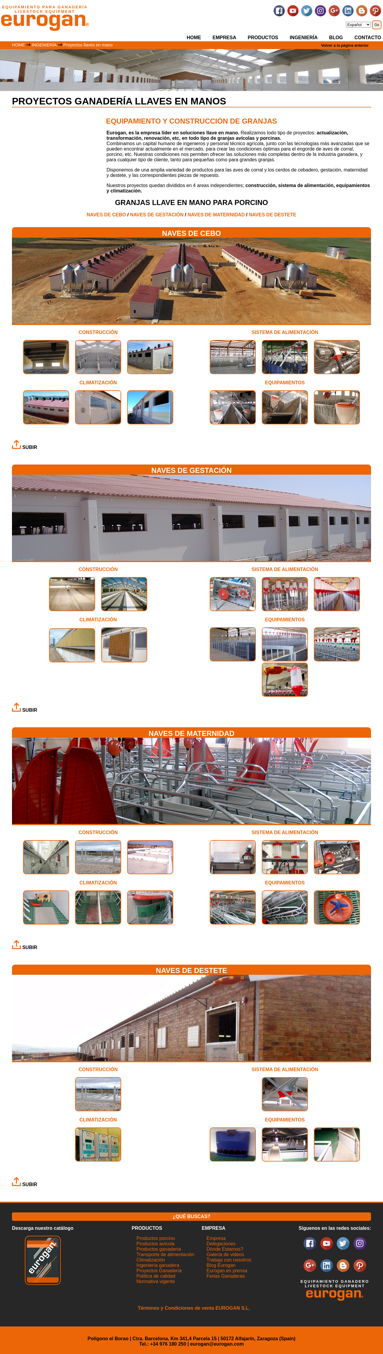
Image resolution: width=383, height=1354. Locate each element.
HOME (194, 37)
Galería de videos (225, 1254)
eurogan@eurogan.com (217, 1344)
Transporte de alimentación (165, 1254)
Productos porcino (155, 1238)
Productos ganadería (158, 1249)
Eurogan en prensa (226, 1270)
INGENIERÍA (303, 37)
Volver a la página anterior (345, 45)
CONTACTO (367, 37)
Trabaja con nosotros (228, 1259)
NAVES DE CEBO (106, 214)
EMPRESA (224, 37)
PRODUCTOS (263, 37)
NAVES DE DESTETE (272, 214)
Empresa (216, 1238)
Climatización (150, 1259)
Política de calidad (155, 1276)
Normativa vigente (155, 1281)
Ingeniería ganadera (157, 1265)
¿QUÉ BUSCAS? (191, 1216)
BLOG (336, 37)
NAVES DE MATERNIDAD (216, 214)
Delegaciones (220, 1243)
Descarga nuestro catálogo (42, 1228)
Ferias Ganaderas (225, 1276)
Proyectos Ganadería (159, 1270)
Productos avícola (155, 1243)
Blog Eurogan (220, 1265)
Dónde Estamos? (224, 1249)
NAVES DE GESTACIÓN (156, 214)
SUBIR (24, 447)
